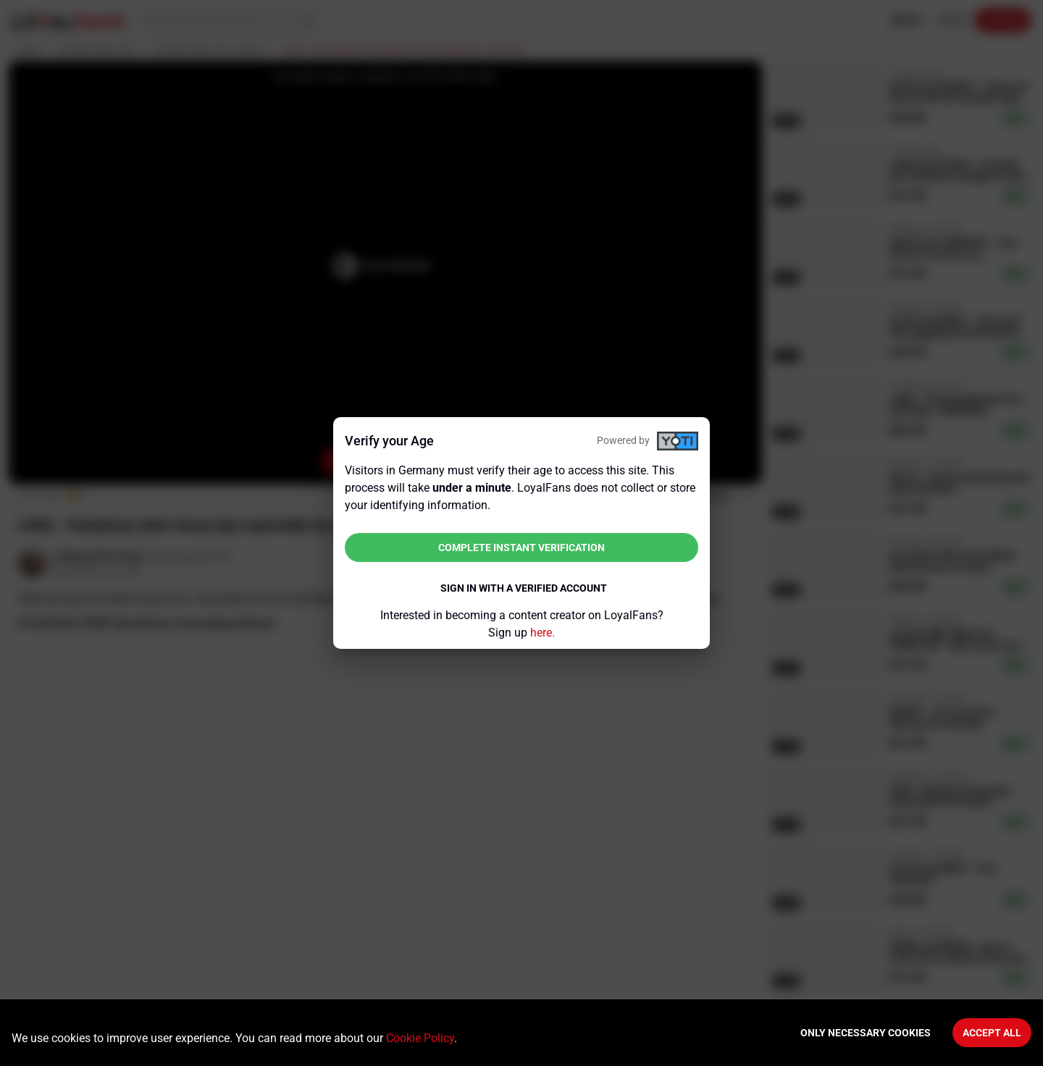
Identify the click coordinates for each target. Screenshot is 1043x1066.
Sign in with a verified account (523, 588)
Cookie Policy (420, 1038)
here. (542, 632)
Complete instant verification (521, 547)
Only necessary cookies (865, 1032)
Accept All (992, 1032)
